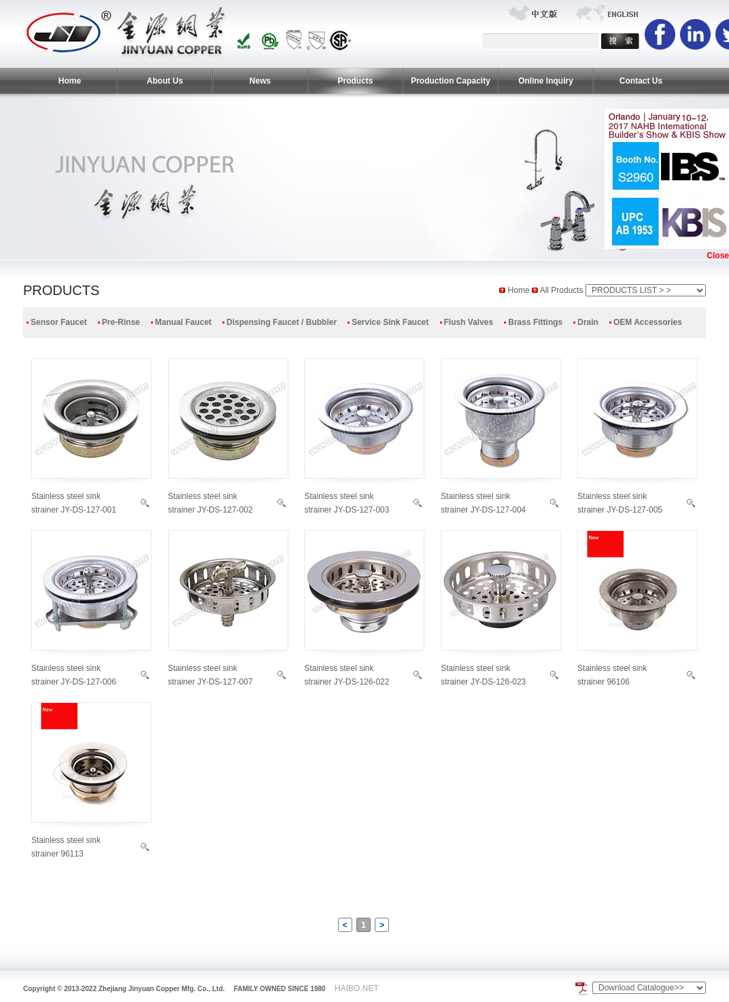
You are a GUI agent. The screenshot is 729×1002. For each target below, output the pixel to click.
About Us (165, 81)
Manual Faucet (183, 322)
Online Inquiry (545, 81)
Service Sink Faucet (390, 322)
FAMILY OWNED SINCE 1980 (280, 988)
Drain (587, 322)
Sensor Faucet (59, 322)
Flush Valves (469, 322)
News (260, 81)
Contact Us (641, 81)
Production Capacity (450, 81)
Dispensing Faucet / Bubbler (281, 322)
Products (355, 81)
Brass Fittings (535, 322)
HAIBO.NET (357, 988)
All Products (563, 290)
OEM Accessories (647, 322)
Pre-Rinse (121, 322)
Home (69, 81)
